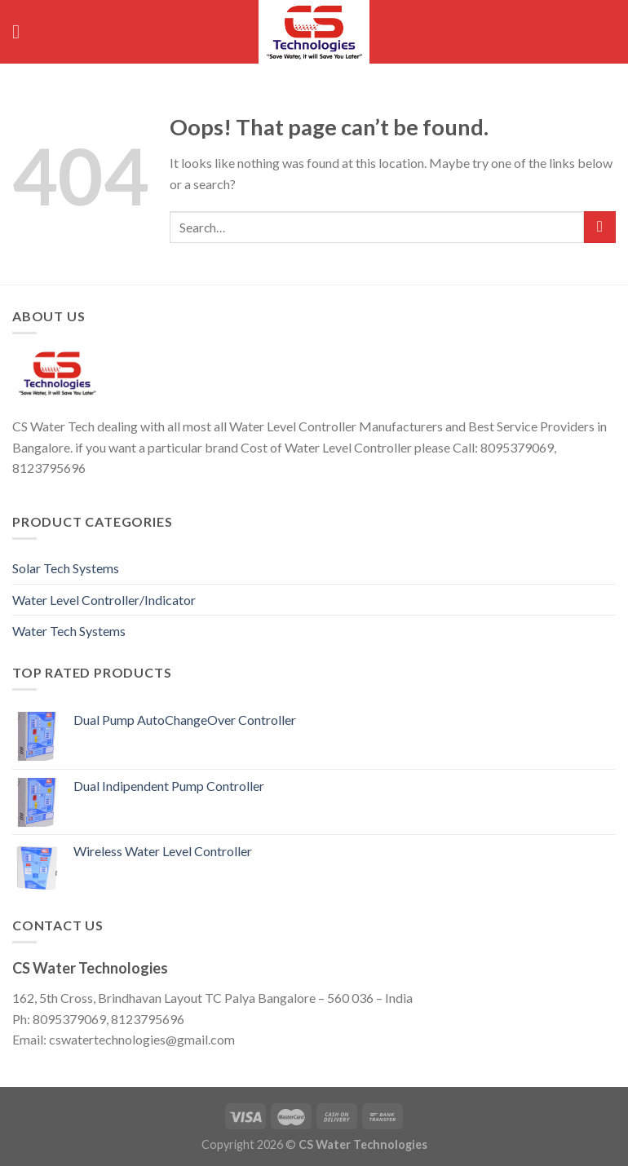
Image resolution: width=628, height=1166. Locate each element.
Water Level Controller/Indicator (104, 599)
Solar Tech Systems (65, 568)
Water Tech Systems (69, 630)
